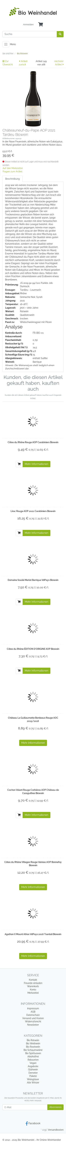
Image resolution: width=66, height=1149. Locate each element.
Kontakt (33, 980)
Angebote (33, 1066)
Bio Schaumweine (33, 1050)
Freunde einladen (33, 983)
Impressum (33, 1008)
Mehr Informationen (36, 464)
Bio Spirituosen (33, 1053)
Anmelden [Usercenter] (28, 24)
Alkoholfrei (33, 1056)
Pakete (33, 1076)
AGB (33, 1011)
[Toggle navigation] (5, 44)
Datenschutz (33, 1015)
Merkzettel (33, 993)
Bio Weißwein (33, 1043)
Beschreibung (12, 178)
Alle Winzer (33, 1082)
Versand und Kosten (33, 1018)
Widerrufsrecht (33, 1021)
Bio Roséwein (33, 1046)
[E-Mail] (24, 1107)
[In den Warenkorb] (19, 464)
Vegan (33, 1063)
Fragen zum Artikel (12, 171)
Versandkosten (56, 1129)
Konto (33, 989)
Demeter (33, 1072)
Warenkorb (33, 986)
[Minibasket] (40, 24)
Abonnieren (55, 1107)
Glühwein (33, 1069)
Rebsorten (33, 1059)
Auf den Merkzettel (13, 168)
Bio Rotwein (33, 1040)
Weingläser (33, 1079)
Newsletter (33, 1024)
